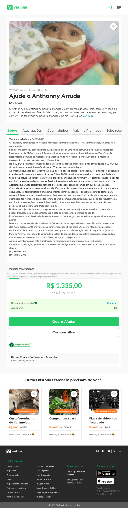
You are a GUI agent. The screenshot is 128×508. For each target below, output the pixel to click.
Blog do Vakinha (43, 483)
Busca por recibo (43, 496)
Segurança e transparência (48, 492)
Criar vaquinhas (13, 475)
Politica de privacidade (16, 488)
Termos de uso (13, 492)
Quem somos (12, 466)
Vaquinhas (11, 470)
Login (8, 479)
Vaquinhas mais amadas (17, 483)
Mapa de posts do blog (46, 488)
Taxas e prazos (42, 470)
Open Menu (119, 7)
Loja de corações (44, 475)
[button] (64, 53)
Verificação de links (15, 496)
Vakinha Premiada (44, 479)
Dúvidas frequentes (45, 466)
